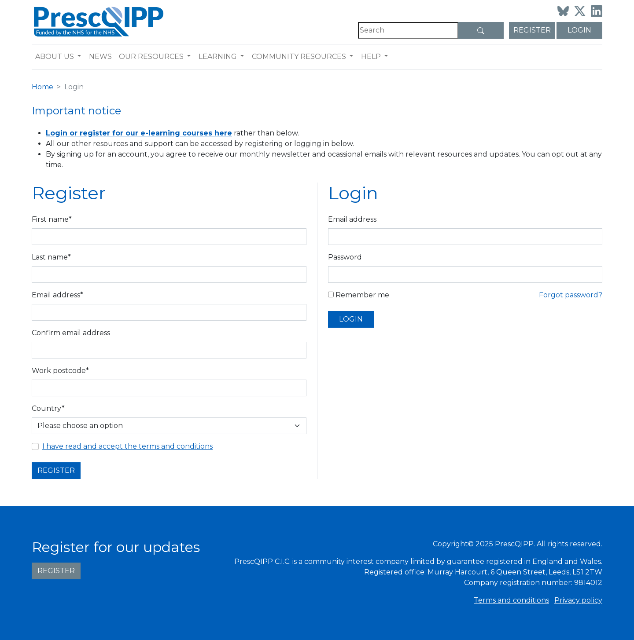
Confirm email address (71, 333)
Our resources (151, 56)
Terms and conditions (511, 600)
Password (345, 257)
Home (42, 87)
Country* (48, 408)
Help (371, 56)
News (100, 56)
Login (579, 30)
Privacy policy (578, 600)
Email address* (57, 295)
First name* (52, 219)
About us (54, 56)
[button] (81, 57)
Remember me (358, 295)
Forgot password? (570, 295)
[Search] (408, 30)
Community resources (299, 56)
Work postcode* (60, 370)
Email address (352, 219)
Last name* (51, 257)
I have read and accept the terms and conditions (127, 446)
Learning (218, 56)
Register (532, 30)
